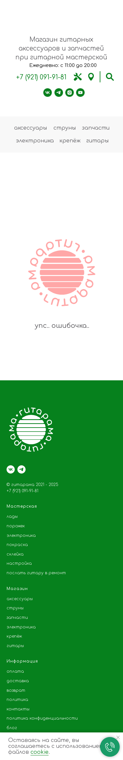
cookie (40, 752)
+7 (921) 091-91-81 (41, 77)
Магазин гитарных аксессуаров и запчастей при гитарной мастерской (61, 48)
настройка (19, 563)
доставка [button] (18, 681)
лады (12, 516)
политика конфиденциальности (42, 718)
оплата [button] (15, 671)
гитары (97, 141)
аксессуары (30, 128)
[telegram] (21, 469)
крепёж (70, 141)
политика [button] (17, 699)
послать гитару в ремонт (36, 573)
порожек (16, 526)
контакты (18, 709)
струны (64, 128)
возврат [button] (16, 690)
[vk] (11, 469)
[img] (78, 77)
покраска (17, 544)
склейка (15, 554)
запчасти (96, 128)
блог (12, 728)
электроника (35, 141)
